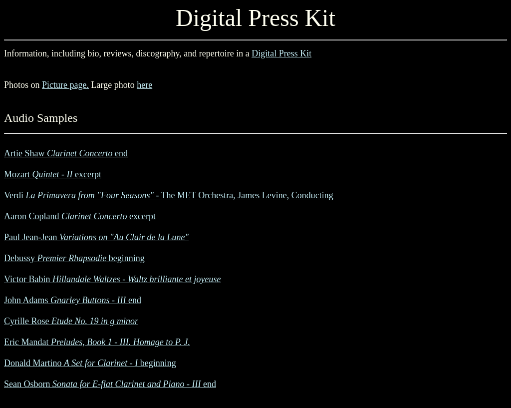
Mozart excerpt (52, 174)
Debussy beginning (74, 258)
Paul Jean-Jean (96, 237)
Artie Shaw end (66, 153)
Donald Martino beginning (90, 363)
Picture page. (65, 85)
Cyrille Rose (71, 321)
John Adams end (72, 300)
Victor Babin (112, 279)
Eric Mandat (97, 342)
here (144, 85)
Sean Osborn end (110, 384)
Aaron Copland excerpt (80, 216)
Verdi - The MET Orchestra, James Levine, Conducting (168, 195)
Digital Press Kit (281, 53)
